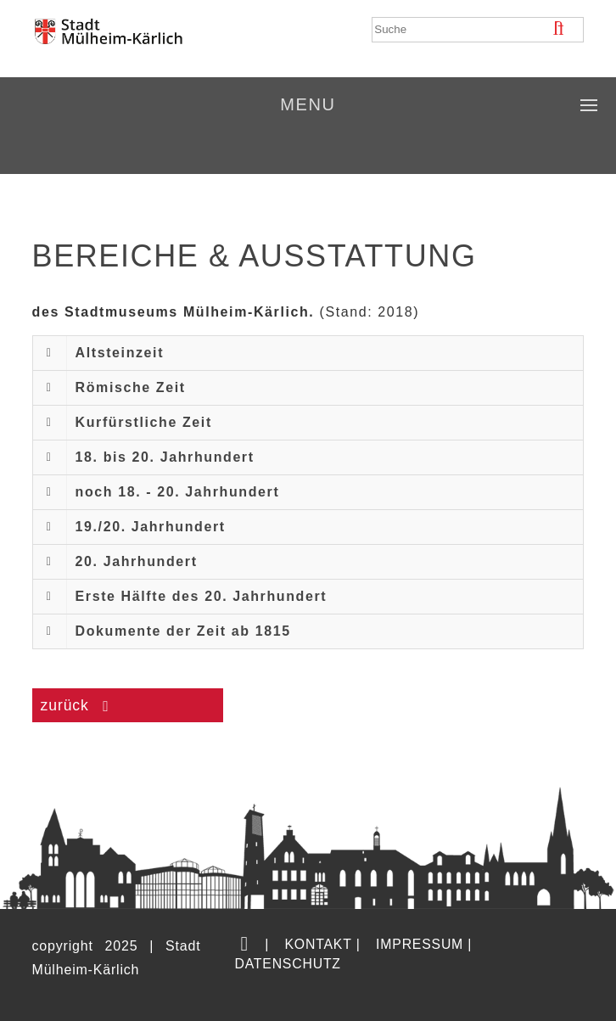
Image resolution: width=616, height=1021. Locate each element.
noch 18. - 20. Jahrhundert (178, 492)
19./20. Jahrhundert (151, 526)
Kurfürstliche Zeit (144, 422)
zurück (67, 705)
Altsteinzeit (120, 352)
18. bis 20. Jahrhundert (165, 457)
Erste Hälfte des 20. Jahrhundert (202, 596)
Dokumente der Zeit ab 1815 (183, 631)
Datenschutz (287, 963)
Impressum (419, 944)
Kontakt (317, 944)
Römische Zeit (131, 387)
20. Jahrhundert (137, 561)
